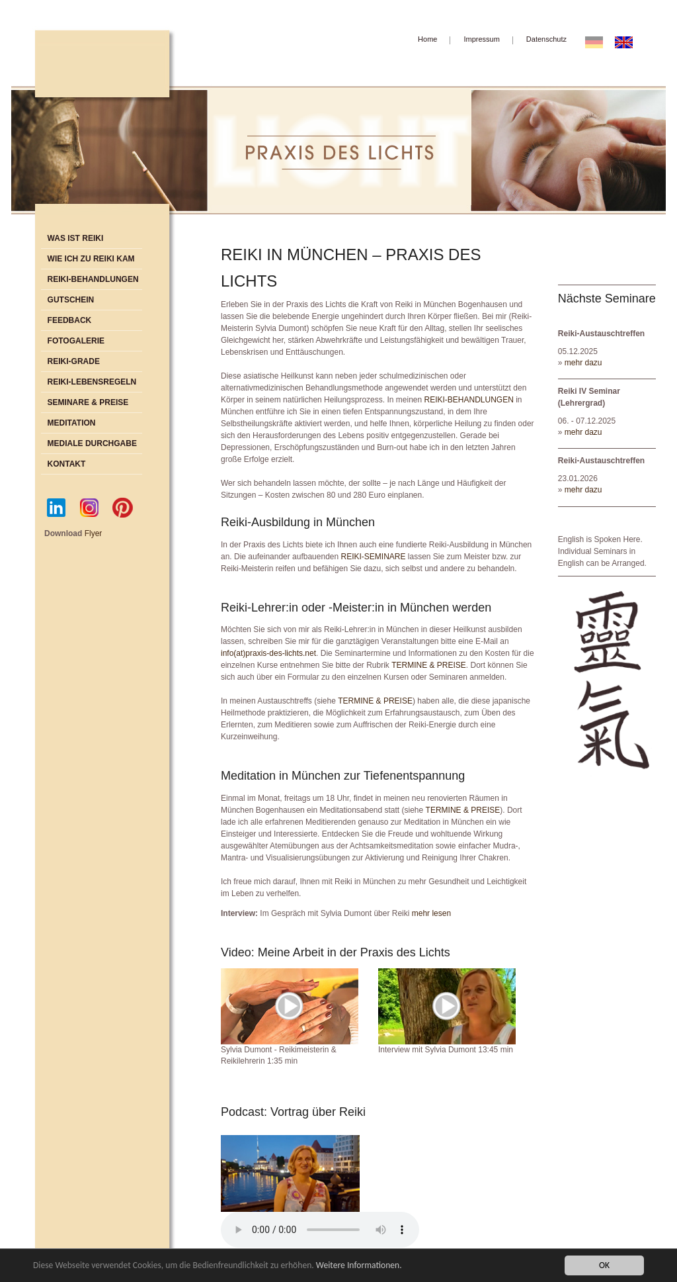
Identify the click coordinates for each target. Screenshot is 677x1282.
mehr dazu (583, 362)
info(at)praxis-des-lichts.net (268, 653)
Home (427, 39)
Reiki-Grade (74, 361)
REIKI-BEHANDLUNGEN (469, 399)
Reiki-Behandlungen (93, 279)
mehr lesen (431, 913)
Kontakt (67, 464)
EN (628, 42)
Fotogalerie (76, 340)
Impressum (481, 39)
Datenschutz (546, 39)
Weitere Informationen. (359, 1265)
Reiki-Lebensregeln (92, 382)
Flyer (93, 533)
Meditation (72, 423)
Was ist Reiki (76, 238)
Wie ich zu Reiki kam (91, 258)
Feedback (70, 320)
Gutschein (71, 299)
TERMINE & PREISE (428, 665)
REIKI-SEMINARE (372, 556)
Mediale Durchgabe (92, 443)
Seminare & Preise (88, 402)
